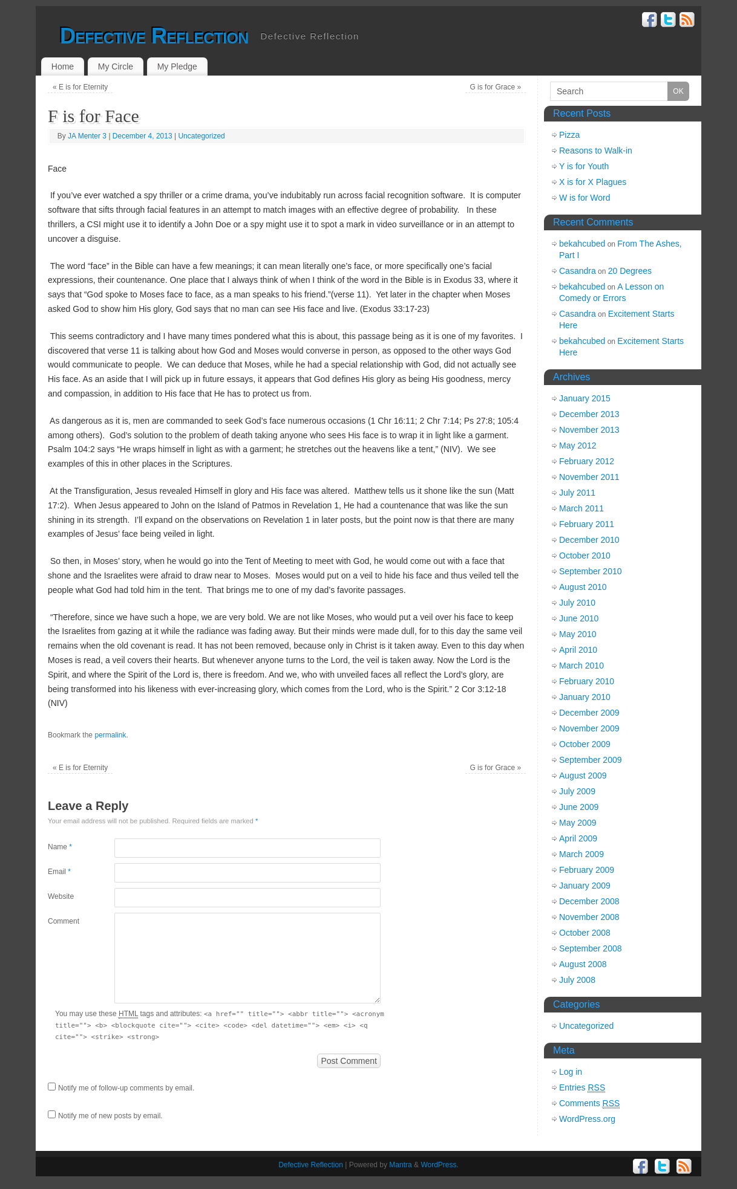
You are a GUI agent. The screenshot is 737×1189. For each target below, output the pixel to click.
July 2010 (577, 602)
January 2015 (585, 398)
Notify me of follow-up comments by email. (126, 1088)
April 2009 (578, 838)
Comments (589, 1103)
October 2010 (585, 555)
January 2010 (585, 697)
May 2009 (577, 823)
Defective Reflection (154, 36)
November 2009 (589, 728)
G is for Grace (495, 87)
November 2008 (589, 917)
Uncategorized (201, 136)
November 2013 (589, 430)
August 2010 (583, 587)
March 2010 (581, 665)
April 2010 (578, 650)
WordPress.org (587, 1119)
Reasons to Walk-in (595, 150)
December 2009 (589, 713)
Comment (63, 921)
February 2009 (586, 870)
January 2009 (585, 885)
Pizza (569, 135)
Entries (582, 1088)
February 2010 (586, 681)
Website (61, 896)
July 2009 (577, 791)
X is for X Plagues (592, 182)
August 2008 (583, 964)
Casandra (577, 271)
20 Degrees (630, 271)
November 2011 (589, 477)
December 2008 (589, 901)
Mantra (400, 1165)
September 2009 (590, 760)
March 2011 (581, 508)
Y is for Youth (584, 166)
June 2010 (578, 618)
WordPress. (439, 1165)
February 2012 (586, 461)
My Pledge (177, 66)
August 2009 (583, 775)
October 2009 (585, 744)
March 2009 (581, 854)
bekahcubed (582, 243)
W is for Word (585, 197)
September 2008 (590, 948)
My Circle (115, 66)
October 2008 (585, 933)
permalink (110, 735)
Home (62, 66)
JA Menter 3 (87, 136)
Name (60, 847)
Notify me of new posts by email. (110, 1116)
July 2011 (577, 492)
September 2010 (590, 571)
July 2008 (577, 980)
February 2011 (586, 524)
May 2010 (577, 634)
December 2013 (589, 414)
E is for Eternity (80, 87)
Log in (570, 1072)
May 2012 (577, 445)
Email (59, 871)
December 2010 (589, 540)
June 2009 (578, 807)
